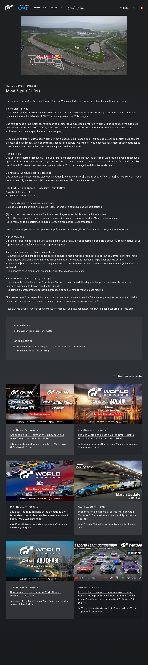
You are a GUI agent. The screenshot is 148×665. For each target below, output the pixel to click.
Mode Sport (83, 587)
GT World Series (17, 430)
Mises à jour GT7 (85, 507)
